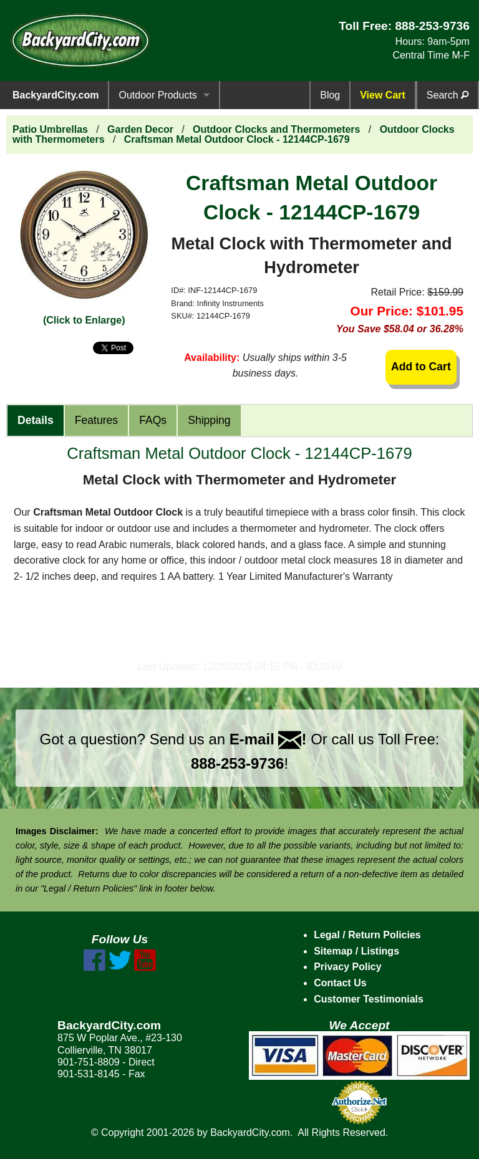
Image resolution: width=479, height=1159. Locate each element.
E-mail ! (268, 739)
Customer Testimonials (368, 999)
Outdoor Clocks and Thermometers (276, 129)
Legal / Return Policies (367, 935)
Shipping (209, 420)
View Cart (382, 95)
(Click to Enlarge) (84, 320)
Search (447, 95)
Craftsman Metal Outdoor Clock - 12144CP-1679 (237, 139)
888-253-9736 (432, 25)
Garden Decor (140, 129)
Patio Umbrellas (50, 129)
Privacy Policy (348, 966)
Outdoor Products (157, 95)
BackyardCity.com (55, 95)
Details (35, 420)
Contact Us (340, 983)
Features (96, 420)
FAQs (153, 420)
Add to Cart (421, 366)
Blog (330, 95)
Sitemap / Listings (356, 951)
